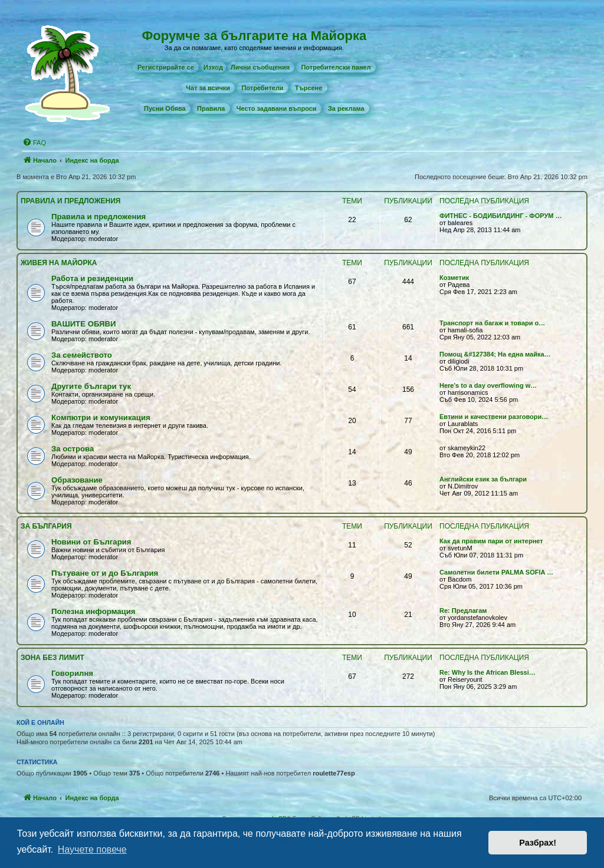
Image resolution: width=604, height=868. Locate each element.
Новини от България (91, 541)
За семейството (81, 355)
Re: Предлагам (463, 610)
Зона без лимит (52, 658)
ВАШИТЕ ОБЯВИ (83, 323)
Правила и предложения (70, 201)
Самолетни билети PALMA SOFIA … (496, 572)
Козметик (454, 277)
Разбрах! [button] (537, 842)
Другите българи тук (91, 386)
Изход (213, 67)
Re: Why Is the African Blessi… (487, 672)
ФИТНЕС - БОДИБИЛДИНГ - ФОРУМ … (500, 215)
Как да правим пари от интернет (491, 540)
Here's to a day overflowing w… (488, 385)
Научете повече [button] (92, 849)
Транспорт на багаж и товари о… (492, 322)
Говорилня (72, 673)
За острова (72, 448)
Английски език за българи (483, 479)
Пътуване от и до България (104, 573)
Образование (77, 480)
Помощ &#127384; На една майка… (495, 354)
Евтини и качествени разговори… (493, 416)
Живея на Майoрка (59, 263)
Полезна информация (93, 611)
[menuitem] (166, 67)
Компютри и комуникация (100, 417)
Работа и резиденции (92, 278)
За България (46, 526)
